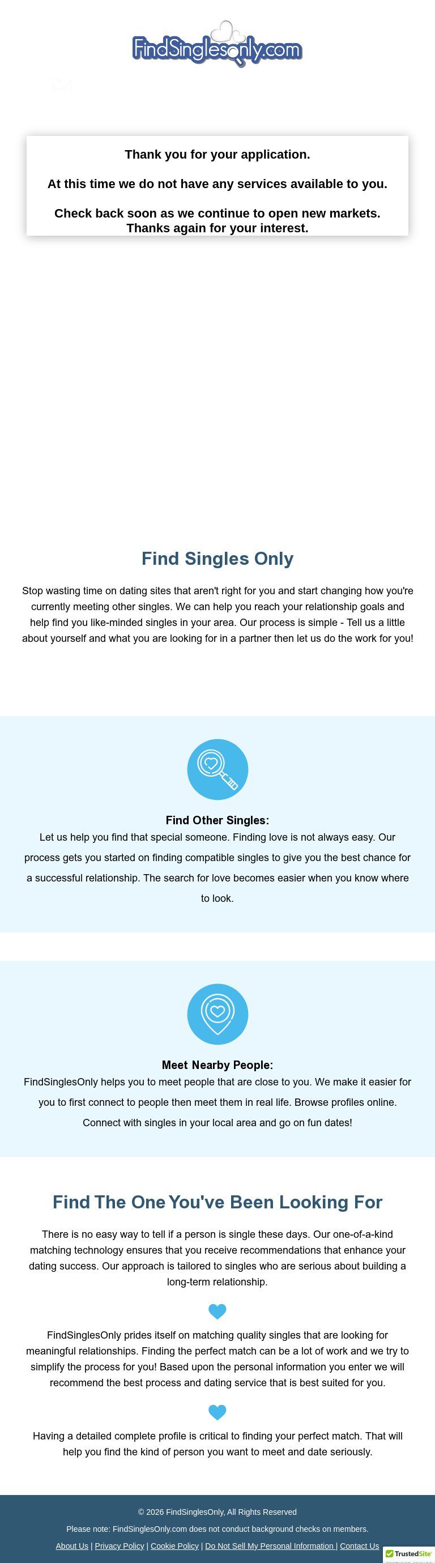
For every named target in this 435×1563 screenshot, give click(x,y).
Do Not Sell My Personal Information (270, 1546)
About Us (72, 1546)
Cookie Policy (175, 1546)
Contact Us (359, 1546)
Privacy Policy (119, 1546)
